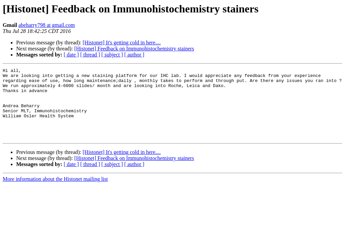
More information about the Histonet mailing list (55, 193)
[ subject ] (112, 54)
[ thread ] (90, 54)
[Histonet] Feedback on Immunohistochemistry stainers (134, 48)
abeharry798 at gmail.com (47, 25)
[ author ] (134, 54)
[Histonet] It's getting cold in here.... (122, 42)
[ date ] (71, 54)
